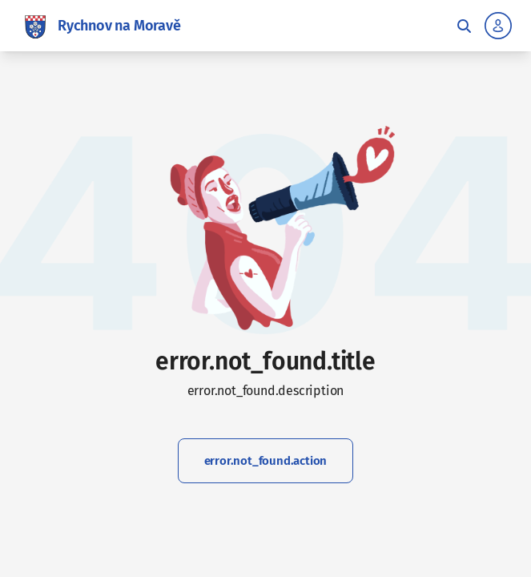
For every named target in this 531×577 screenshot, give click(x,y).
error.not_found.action (266, 461)
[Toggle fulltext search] (463, 25)
